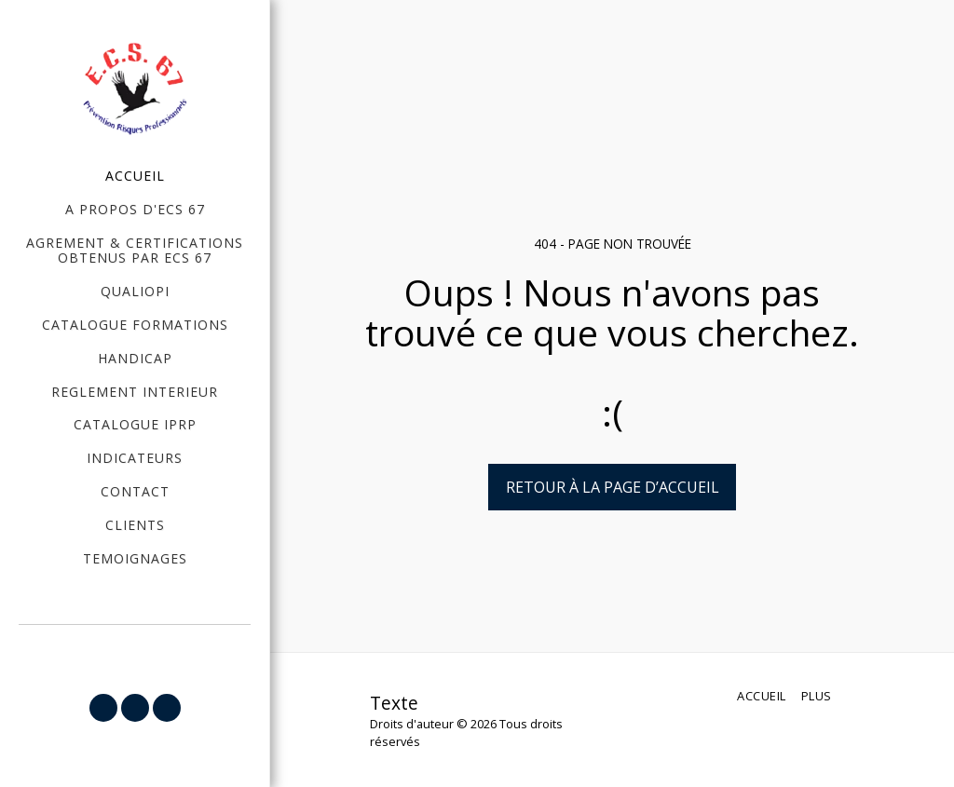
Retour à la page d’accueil (612, 487)
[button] (103, 708)
